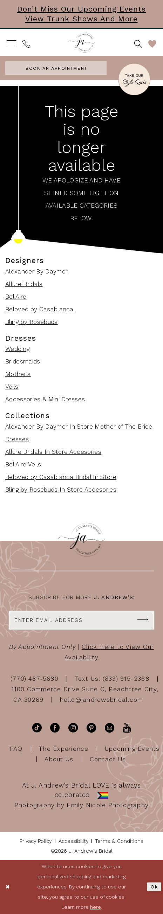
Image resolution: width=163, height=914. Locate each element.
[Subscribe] (142, 620)
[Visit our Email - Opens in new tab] (109, 728)
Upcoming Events (132, 748)
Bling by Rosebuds (31, 321)
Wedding (17, 348)
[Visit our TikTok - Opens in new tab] (37, 728)
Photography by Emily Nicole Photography (81, 805)
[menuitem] (12, 43)
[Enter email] (81, 620)
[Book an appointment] (56, 68)
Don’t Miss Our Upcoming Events (81, 9)
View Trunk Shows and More (81, 18)
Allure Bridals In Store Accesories (53, 451)
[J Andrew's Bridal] (82, 43)
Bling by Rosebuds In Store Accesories (60, 489)
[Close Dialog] (8, 887)
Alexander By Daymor (36, 271)
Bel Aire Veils (23, 464)
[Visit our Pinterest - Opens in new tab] (91, 728)
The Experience (63, 748)
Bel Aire (16, 296)
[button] (12, 43)
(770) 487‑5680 (35, 678)
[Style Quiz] (134, 80)
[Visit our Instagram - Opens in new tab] (73, 728)
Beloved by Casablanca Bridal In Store (60, 476)
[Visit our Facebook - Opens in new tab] (55, 728)
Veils (12, 386)
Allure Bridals (24, 284)
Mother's (18, 374)
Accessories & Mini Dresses (45, 399)
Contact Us (108, 758)
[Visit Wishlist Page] (152, 43)
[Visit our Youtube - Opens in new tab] (127, 728)
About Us (59, 758)
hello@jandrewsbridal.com (101, 699)
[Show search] (138, 43)
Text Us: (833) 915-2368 (112, 678)
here (95, 907)
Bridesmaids (22, 361)
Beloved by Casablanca (39, 309)
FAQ (16, 748)
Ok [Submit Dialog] (154, 886)
